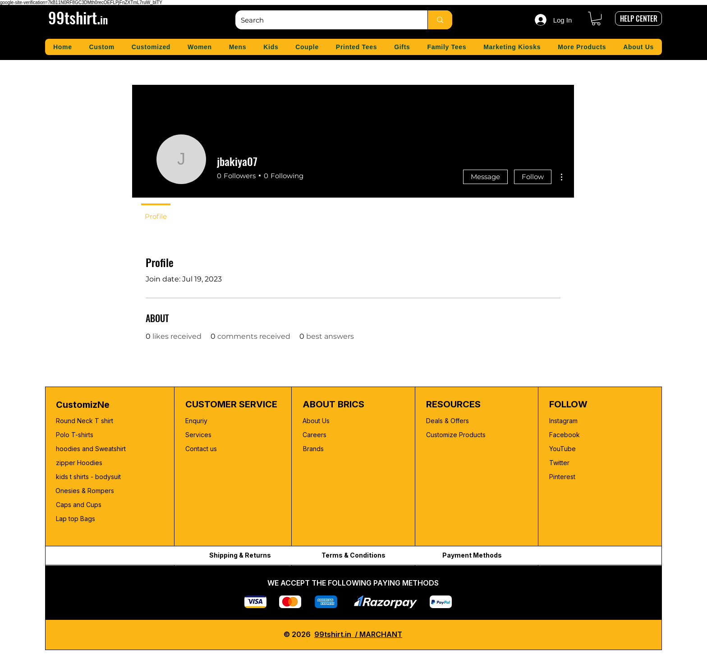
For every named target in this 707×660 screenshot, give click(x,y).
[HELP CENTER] (638, 18)
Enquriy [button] (196, 421)
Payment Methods (472, 555)
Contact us (201, 448)
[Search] (325, 19)
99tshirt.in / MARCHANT (358, 634)
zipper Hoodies (79, 462)
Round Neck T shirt (84, 421)
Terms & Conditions (353, 555)
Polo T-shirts (74, 434)
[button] (596, 18)
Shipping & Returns (240, 555)
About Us (316, 421)
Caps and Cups (78, 504)
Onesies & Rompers (84, 490)
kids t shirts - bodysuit (89, 476)
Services (198, 434)
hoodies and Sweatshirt (91, 448)
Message (485, 176)
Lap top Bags (75, 518)
